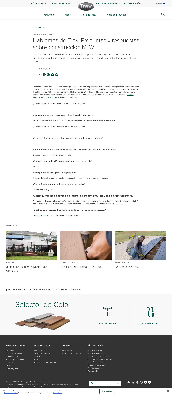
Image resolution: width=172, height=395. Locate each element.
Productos (48, 15)
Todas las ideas (40, 27)
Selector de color (67, 350)
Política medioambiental (96, 365)
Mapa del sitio (93, 371)
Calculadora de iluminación (71, 353)
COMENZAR (65, 345)
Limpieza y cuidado (13, 368)
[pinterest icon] (48, 74)
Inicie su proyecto (116, 15)
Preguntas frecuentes (14, 353)
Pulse (36, 359)
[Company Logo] (86, 6)
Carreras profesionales (42, 353)
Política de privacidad (95, 350)
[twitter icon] (52, 74)
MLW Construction (49, 97)
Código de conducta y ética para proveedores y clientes (100, 360)
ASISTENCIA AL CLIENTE (16, 345)
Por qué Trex (89, 15)
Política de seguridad (95, 353)
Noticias (37, 356)
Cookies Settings (107, 391)
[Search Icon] (163, 14)
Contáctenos (10, 350)
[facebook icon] (44, 74)
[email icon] (56, 74)
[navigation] (86, 3)
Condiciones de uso (95, 368)
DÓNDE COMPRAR (39, 3)
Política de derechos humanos (99, 356)
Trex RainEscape (115, 203)
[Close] (168, 391)
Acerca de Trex (39, 350)
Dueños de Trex (12, 356)
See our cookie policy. (11, 393)
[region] (86, 391)
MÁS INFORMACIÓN (95, 345)
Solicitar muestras (61, 3)
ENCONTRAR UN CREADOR (108, 3)
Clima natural (11, 365)
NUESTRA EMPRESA (42, 345)
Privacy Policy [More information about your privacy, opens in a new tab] (57, 393)
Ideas (68, 15)
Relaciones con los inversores (45, 362)
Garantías (9, 362)
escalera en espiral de (44, 215)
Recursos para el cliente (15, 359)
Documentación (132, 3)
